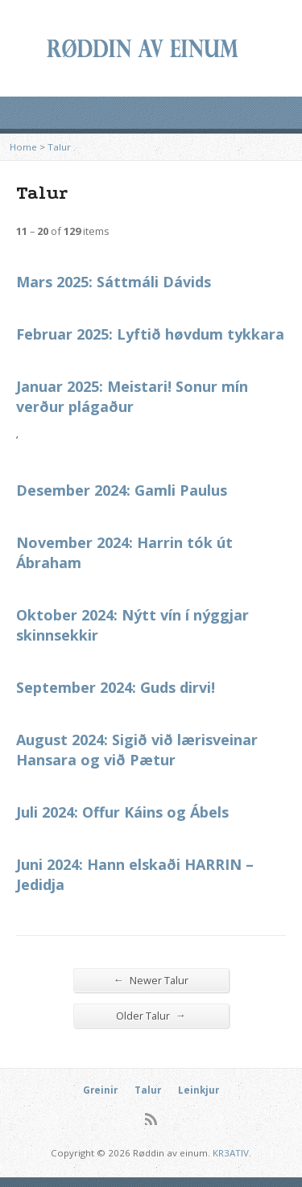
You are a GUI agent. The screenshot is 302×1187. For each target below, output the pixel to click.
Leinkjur (198, 1090)
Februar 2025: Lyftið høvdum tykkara (150, 334)
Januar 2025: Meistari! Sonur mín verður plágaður (132, 396)
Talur (59, 147)
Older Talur (151, 1015)
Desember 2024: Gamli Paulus (121, 490)
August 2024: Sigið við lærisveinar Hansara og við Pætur (137, 749)
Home (23, 147)
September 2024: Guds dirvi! (115, 687)
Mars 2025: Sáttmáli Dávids (113, 281)
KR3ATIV (231, 1153)
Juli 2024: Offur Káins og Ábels (122, 812)
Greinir (100, 1090)
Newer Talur (151, 979)
